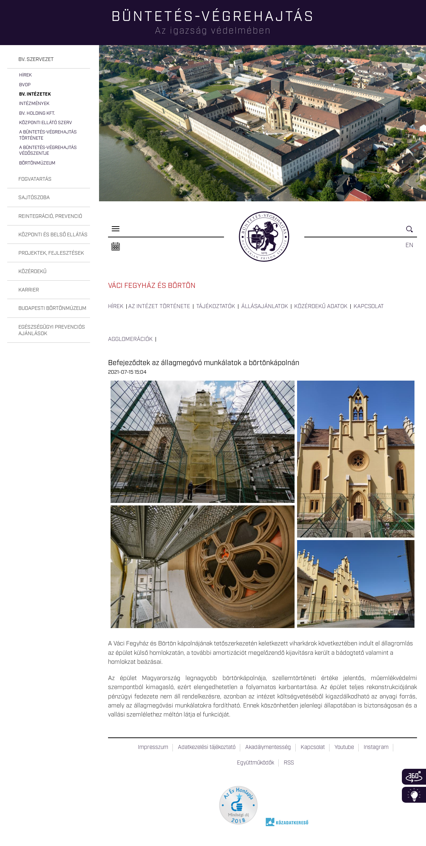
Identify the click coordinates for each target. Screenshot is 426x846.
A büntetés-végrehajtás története (48, 135)
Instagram (376, 747)
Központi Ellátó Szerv (45, 123)
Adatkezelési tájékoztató (207, 747)
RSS (289, 763)
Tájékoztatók (215, 306)
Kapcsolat (369, 306)
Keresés (411, 232)
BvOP (25, 85)
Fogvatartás (34, 179)
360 (414, 777)
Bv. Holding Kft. (37, 113)
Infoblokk (414, 795)
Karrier (28, 290)
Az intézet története (159, 306)
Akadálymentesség (268, 747)
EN (409, 245)
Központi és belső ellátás (53, 235)
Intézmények (34, 104)
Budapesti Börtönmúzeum (52, 308)
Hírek (25, 75)
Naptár (115, 247)
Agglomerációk (130, 339)
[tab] (48, 60)
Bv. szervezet (36, 59)
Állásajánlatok (264, 306)
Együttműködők (255, 763)
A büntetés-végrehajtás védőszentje (48, 151)
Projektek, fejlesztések (51, 253)
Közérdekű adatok (320, 306)
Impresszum (153, 747)
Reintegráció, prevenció (50, 216)
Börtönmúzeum (37, 163)
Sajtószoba (34, 197)
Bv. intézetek (35, 94)
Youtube (344, 747)
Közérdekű (32, 271)
